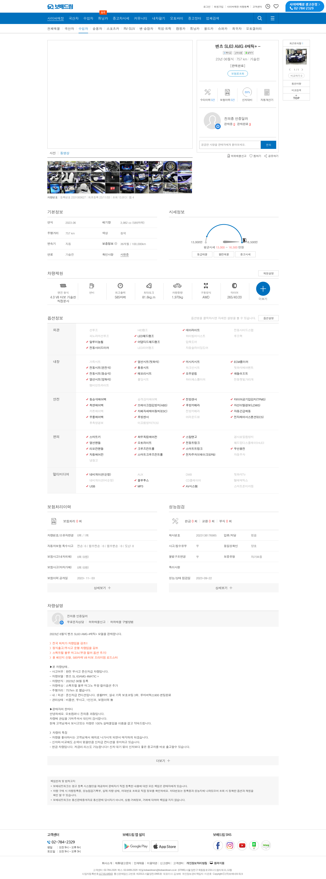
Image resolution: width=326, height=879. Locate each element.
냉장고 (93, 460)
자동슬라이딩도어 (197, 347)
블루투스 (143, 480)
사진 (53, 153)
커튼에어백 (96, 411)
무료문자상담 (75, 622)
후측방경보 (96, 422)
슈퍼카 (223, 28)
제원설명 (268, 273)
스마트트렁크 (194, 448)
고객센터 (178, 863)
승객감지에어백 (147, 399)
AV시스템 (192, 486)
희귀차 (237, 28)
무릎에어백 (96, 417)
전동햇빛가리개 (243, 379)
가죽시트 (95, 361)
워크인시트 (193, 367)
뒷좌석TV (239, 474)
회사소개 (107, 863)
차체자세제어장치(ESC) (152, 411)
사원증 (124, 254)
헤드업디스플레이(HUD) (249, 442)
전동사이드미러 (99, 347)
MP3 (140, 486)
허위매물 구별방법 (122, 622)
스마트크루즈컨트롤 (150, 454)
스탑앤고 (191, 436)
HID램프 (143, 330)
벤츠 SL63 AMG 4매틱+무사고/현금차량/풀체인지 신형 (304, 52)
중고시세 (245, 254)
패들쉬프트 (241, 373)
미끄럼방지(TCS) (148, 422)
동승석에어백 (97, 399)
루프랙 (238, 336)
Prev (290, 69)
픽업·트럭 (165, 28)
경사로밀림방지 (243, 436)
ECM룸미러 (241, 361)
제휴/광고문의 (123, 863)
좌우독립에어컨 (147, 436)
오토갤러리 (254, 28)
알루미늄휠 (96, 341)
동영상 (64, 153)
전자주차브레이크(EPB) (201, 454)
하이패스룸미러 (195, 379)
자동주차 (239, 454)
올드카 (208, 28)
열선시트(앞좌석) (100, 379)
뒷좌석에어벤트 (243, 367)
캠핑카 (180, 28)
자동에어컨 (96, 454)
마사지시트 (193, 361)
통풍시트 (143, 367)
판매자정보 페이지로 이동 (218, 126)
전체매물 (53, 28)
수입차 (83, 28)
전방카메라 (193, 411)
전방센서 (191, 399)
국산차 (69, 28)
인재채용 (139, 863)
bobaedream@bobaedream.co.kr (160, 870)
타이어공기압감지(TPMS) (249, 399)
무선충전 (239, 448)
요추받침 (191, 373)
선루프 (93, 330)
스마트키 (95, 436)
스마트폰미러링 (243, 486)
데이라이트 (193, 330)
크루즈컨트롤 (146, 448)
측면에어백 (96, 405)
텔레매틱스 (241, 480)
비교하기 (296, 75)
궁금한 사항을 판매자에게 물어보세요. (223, 144)
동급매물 (202, 254)
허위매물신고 (97, 622)
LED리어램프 (146, 347)
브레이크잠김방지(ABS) (152, 405)
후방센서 (143, 417)
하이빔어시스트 (195, 336)
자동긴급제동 (242, 411)
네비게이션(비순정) (101, 480)
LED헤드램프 (146, 336)
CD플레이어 (193, 480)
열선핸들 (95, 442)
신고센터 (165, 863)
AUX (140, 474)
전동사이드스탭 (243, 330)
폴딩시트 (143, 379)
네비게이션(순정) (100, 474)
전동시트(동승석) (100, 373)
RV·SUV (129, 28)
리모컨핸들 (96, 448)
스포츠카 (113, 28)
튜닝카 (194, 28)
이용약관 (152, 863)
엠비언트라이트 (99, 385)
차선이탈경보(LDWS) (247, 405)
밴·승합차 (146, 28)
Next (303, 69)
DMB (189, 474)
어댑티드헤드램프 (149, 341)
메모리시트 (145, 373)
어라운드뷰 (193, 417)
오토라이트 (145, 442)
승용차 (97, 28)
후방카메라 (193, 405)
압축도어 (191, 341)
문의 (268, 145)
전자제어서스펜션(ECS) (249, 417)
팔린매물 (224, 254)
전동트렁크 (193, 442)
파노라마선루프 (99, 336)
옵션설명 (268, 318)
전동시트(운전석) (100, 367)
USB (92, 486)
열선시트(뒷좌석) (148, 361)
